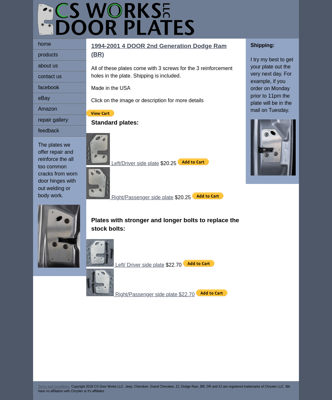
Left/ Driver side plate (125, 265)
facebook (48, 87)
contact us (50, 76)
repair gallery (53, 120)
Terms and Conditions (53, 386)
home (44, 44)
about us (48, 65)
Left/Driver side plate (122, 163)
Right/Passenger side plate (129, 197)
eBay (44, 98)
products (48, 54)
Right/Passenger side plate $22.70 (140, 294)
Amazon (47, 109)
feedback (48, 130)
